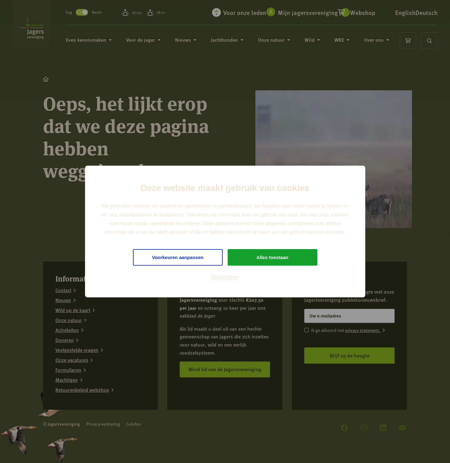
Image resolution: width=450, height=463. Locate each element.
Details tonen (225, 278)
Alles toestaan (272, 257)
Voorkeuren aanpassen (177, 257)
